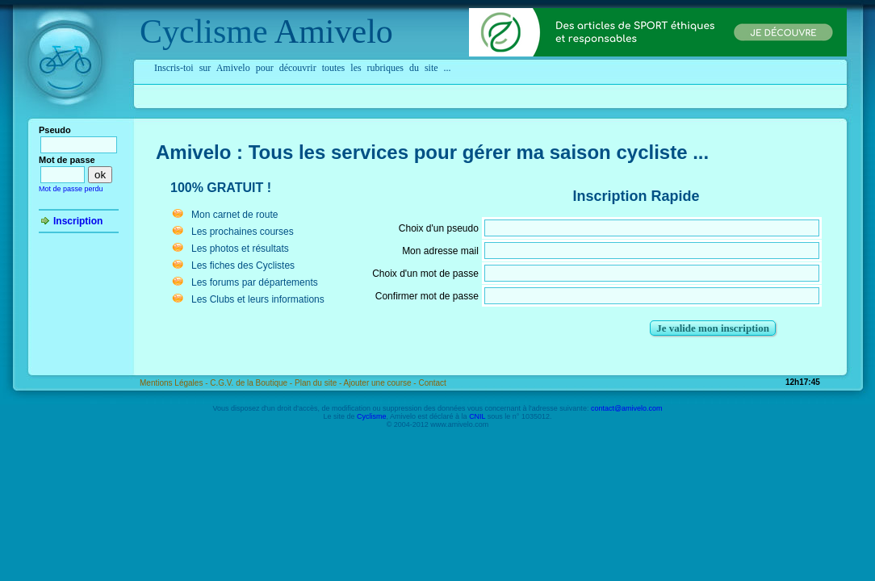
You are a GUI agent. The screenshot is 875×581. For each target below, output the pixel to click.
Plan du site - (319, 382)
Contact (432, 382)
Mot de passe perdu (71, 189)
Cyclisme (204, 31)
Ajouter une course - (381, 382)
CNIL (477, 416)
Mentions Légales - (175, 382)
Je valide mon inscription (712, 328)
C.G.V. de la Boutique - (252, 382)
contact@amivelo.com (627, 408)
